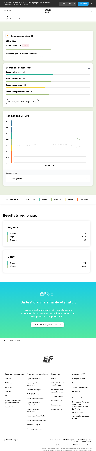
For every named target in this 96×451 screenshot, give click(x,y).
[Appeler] (91, 11)
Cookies (75, 441)
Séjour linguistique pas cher (37, 420)
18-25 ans (8, 387)
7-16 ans (8, 378)
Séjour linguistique (33, 378)
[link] (12, 18)
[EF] (48, 11)
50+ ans (8, 396)
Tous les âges (10, 407)
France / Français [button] (11, 440)
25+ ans (8, 391)
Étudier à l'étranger (34, 389)
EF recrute (76, 391)
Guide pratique (56, 405)
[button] (8, 10)
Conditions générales (85, 440)
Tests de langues (57, 396)
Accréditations (56, 409)
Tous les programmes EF (81, 387)
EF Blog (54, 378)
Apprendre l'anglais (34, 424)
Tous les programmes (35, 429)
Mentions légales (69, 440)
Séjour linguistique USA (35, 398)
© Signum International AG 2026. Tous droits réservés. (74, 445)
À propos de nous (78, 378)
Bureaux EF (76, 383)
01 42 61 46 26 (77, 413)
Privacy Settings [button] (87, 441)
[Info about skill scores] (89, 68)
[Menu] (91, 18)
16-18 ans (8, 383)
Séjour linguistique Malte (36, 416)
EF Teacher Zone (57, 400)
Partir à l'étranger (33, 394)
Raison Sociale (55, 440)
